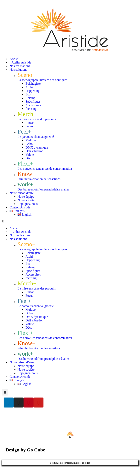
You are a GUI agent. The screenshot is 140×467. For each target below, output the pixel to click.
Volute (30, 154)
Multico (31, 140)
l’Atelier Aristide (20, 62)
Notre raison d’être (22, 193)
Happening (32, 90)
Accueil (15, 58)
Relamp (30, 98)
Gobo (29, 144)
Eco (28, 94)
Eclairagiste (33, 83)
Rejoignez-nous (27, 203)
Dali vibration (34, 151)
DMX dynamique (37, 147)
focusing (31, 108)
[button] (70, 221)
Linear (30, 122)
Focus (29, 126)
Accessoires (33, 105)
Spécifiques (33, 101)
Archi (29, 87)
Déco (29, 158)
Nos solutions (18, 69)
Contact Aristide (20, 207)
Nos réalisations (20, 66)
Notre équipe (26, 196)
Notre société (26, 200)
